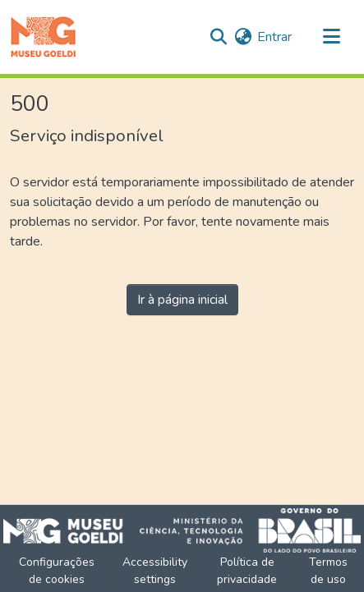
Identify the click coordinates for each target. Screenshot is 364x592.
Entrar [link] (274, 37)
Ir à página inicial (182, 300)
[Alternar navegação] (331, 37)
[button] (43, 36)
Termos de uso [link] (328, 570)
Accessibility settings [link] (154, 570)
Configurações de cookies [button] (56, 570)
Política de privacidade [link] (247, 570)
